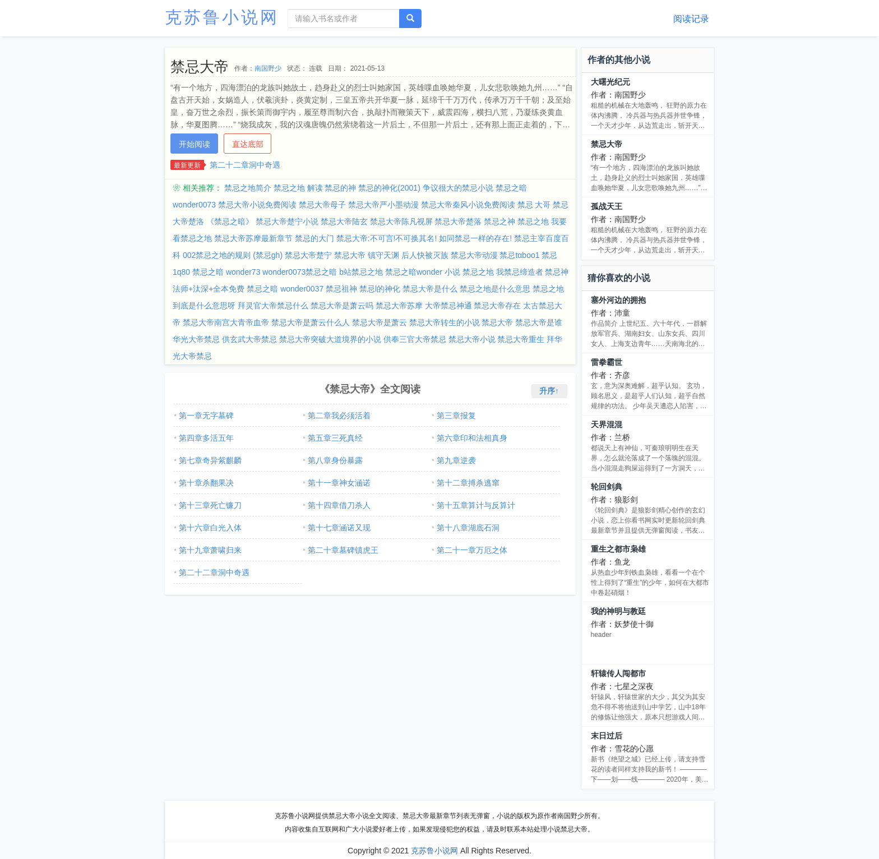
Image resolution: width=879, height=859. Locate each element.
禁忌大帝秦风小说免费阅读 (468, 204)
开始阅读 (194, 144)
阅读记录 (691, 19)
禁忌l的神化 (379, 288)
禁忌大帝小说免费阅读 (257, 204)
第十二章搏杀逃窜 (468, 482)
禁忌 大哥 (534, 204)
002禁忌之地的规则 (217, 255)
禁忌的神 (340, 187)
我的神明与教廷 (618, 611)
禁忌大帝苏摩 (399, 305)
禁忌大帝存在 (497, 305)
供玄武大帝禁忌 (249, 339)
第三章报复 (456, 415)
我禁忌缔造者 (519, 271)
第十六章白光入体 (210, 527)
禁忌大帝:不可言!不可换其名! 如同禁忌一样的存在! (424, 238)
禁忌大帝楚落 (458, 221)
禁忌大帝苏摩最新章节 (253, 238)
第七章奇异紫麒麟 (210, 460)
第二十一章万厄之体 (472, 550)
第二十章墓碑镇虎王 (343, 550)
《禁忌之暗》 (229, 221)
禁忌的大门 (314, 238)
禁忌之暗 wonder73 (226, 271)
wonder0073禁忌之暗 (299, 271)
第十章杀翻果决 (206, 482)
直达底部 (247, 144)
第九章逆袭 (456, 460)
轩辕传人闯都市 (618, 673)
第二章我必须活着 (339, 415)
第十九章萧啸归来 (210, 550)
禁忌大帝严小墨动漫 (383, 204)
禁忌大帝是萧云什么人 (310, 322)
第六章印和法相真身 (472, 437)
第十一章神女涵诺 (339, 482)
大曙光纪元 (610, 81)
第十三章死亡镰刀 (210, 505)
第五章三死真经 (335, 437)
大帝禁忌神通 (448, 305)
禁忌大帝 (497, 322)
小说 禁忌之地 (469, 271)
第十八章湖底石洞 (468, 527)
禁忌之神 (499, 221)
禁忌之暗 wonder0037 (285, 288)
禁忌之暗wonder (413, 271)
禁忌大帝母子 (322, 204)
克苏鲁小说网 (222, 17)
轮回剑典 (606, 486)
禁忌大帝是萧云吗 (342, 305)
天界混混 (606, 424)
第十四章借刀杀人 (339, 505)
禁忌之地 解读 (298, 187)
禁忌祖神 (341, 288)
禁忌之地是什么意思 (495, 288)
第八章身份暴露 (335, 460)
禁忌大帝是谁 (538, 322)
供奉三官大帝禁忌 (414, 339)
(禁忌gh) (268, 255)
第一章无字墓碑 (206, 415)
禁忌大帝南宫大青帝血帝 (226, 322)
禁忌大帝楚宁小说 (287, 221)
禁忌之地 (533, 221)
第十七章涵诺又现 (339, 527)
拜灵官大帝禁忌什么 (273, 305)
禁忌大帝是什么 (430, 288)
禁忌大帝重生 (520, 339)
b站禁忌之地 (361, 271)
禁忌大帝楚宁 (308, 255)
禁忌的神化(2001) (389, 187)
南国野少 (268, 68)
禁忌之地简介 (247, 187)
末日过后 (606, 735)
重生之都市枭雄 (618, 548)
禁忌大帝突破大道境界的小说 (330, 339)
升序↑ (549, 390)
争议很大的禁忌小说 (458, 187)
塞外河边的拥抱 (618, 299)
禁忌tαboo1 (519, 255)
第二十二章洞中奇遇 (245, 164)
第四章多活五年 (206, 437)
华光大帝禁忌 (196, 339)
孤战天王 (606, 206)
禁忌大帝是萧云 (379, 322)
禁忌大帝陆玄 (344, 221)
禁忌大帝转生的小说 (444, 322)
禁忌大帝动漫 (474, 255)
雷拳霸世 (606, 362)
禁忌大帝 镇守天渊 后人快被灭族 (391, 255)
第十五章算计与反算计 (476, 505)
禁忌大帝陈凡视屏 (401, 221)
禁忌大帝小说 (472, 339)
